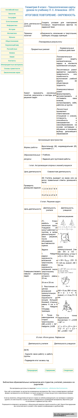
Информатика (12, 25)
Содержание (50, 370)
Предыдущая (32, 370)
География (12, 18)
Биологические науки (12, 72)
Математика (12, 33)
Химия (12, 57)
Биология (12, 14)
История (12, 29)
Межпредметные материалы (12, 65)
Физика (12, 53)
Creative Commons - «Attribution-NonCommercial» (52, 388)
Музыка (12, 37)
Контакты (12, 61)
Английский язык (11, 10)
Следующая (68, 370)
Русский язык (12, 49)
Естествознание (12, 21)
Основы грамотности (12, 69)
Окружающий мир (12, 45)
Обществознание (12, 41)
